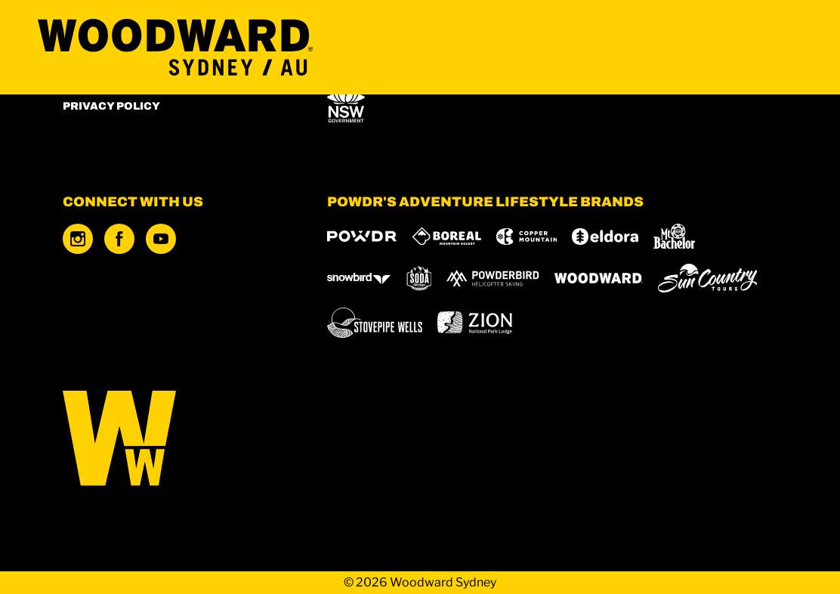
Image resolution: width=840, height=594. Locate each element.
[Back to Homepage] (176, 439)
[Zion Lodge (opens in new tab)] (474, 322)
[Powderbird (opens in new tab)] (492, 278)
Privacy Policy (111, 106)
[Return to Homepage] (175, 47)
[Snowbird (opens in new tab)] (359, 278)
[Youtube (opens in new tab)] (161, 239)
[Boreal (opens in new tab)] (446, 236)
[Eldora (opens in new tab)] (605, 236)
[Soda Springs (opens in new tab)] (419, 278)
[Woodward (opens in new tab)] (598, 278)
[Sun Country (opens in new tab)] (708, 278)
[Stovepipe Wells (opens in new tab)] (374, 323)
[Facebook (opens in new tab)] (119, 239)
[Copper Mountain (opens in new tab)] (526, 236)
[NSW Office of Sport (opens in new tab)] (346, 102)
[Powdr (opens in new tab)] (362, 236)
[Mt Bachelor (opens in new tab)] (674, 236)
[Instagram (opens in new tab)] (78, 239)
